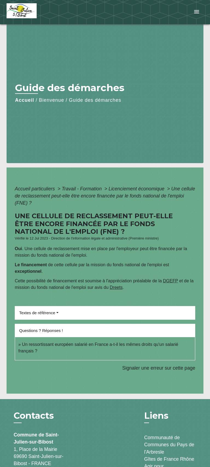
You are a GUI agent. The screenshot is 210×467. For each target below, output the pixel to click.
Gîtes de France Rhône (169, 459)
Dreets (116, 287)
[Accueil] (27, 12)
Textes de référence (37, 312)
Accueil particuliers (35, 188)
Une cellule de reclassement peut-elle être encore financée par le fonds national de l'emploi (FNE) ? (105, 196)
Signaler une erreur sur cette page (158, 368)
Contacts (34, 416)
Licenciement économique (137, 188)
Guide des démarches (95, 100)
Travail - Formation (82, 188)
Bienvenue (51, 100)
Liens (156, 415)
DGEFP (170, 281)
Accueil (24, 100)
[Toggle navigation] (196, 12)
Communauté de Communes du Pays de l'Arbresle (169, 445)
